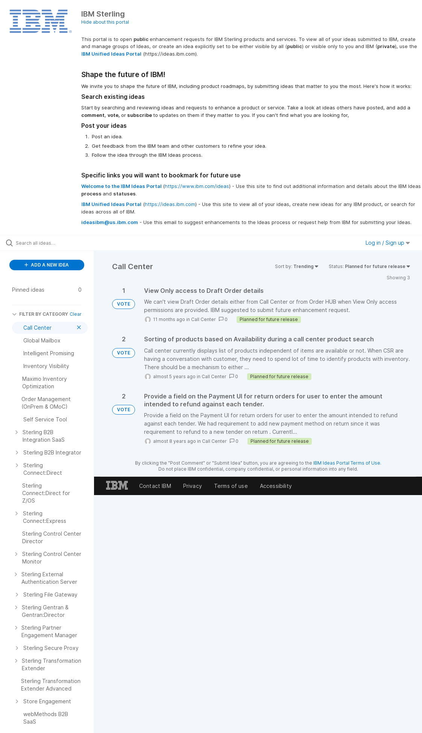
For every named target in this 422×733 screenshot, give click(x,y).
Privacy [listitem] (192, 486)
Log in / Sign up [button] (388, 242)
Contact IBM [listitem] (155, 486)
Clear (76, 314)
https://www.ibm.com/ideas (197, 186)
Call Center (203, 319)
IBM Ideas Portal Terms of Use (346, 463)
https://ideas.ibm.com (170, 204)
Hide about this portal (105, 22)
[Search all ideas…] (51, 242)
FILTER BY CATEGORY (40, 314)
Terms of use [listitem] (231, 486)
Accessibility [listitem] (276, 486)
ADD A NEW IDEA (46, 265)
